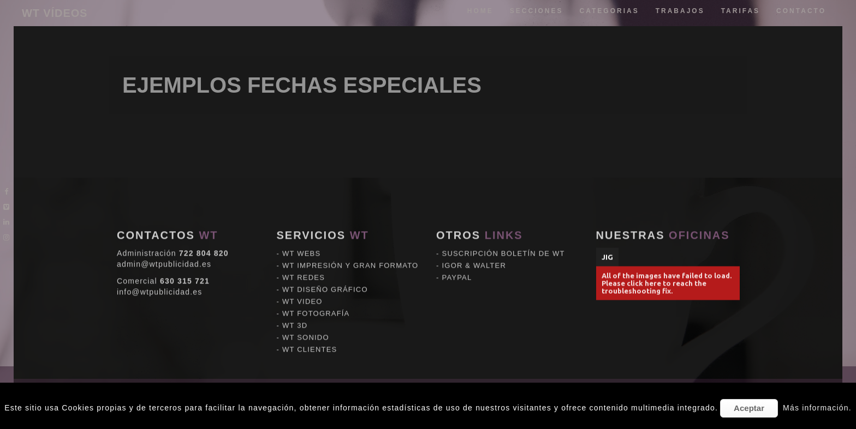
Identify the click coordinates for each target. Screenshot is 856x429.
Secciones (536, 11)
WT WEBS (301, 245)
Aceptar (749, 408)
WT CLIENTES (309, 341)
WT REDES (303, 269)
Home (480, 11)
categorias (609, 11)
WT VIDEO (302, 293)
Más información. (817, 407)
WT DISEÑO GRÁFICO (325, 281)
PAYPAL (457, 269)
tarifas (740, 11)
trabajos (680, 11)
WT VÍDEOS (54, 13)
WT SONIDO (305, 329)
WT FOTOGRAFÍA (315, 305)
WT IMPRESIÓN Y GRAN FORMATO (350, 257)
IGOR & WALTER (474, 257)
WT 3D (294, 317)
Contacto (801, 11)
